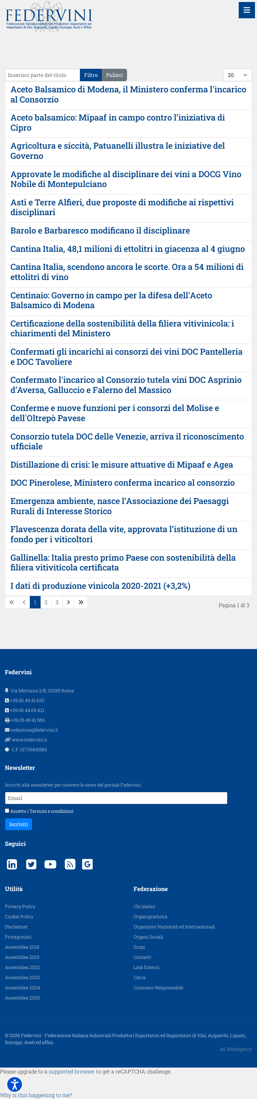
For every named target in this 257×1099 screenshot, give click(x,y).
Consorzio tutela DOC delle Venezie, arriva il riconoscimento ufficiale (127, 441)
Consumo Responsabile (158, 987)
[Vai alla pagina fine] (81, 602)
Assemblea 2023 (22, 977)
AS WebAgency (236, 1049)
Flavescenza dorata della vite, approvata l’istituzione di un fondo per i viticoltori (123, 534)
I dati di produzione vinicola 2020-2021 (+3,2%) (100, 585)
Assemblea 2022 (22, 967)
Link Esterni (146, 967)
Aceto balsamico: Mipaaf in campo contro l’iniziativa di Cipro (117, 122)
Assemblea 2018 (22, 947)
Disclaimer (16, 926)
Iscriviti (18, 824)
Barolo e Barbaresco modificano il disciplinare (100, 230)
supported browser (72, 1071)
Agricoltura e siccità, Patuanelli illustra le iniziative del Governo (117, 150)
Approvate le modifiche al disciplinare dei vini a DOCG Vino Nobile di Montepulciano (125, 179)
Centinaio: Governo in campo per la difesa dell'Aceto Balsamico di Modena (111, 300)
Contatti (142, 957)
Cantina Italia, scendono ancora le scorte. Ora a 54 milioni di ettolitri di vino (127, 271)
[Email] (116, 798)
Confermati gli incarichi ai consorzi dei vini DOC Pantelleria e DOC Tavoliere (126, 356)
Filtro (91, 74)
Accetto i (39, 811)
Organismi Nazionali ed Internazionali (174, 926)
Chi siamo (144, 906)
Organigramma (150, 916)
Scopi (139, 947)
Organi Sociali (148, 937)
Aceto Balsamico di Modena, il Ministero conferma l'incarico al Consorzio (128, 94)
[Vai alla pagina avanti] (68, 602)
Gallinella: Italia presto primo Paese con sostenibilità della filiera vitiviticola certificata (123, 562)
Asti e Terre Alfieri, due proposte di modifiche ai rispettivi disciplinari (122, 207)
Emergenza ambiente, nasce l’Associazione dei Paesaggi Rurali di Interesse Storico (119, 505)
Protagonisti (18, 937)
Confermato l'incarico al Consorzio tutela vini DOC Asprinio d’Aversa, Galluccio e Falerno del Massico (126, 384)
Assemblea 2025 (22, 998)
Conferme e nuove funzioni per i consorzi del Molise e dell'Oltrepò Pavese (114, 412)
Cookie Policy (19, 916)
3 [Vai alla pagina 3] (57, 602)
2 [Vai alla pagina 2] (46, 602)
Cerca (140, 977)
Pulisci (114, 74)
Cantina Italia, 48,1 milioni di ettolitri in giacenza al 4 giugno (127, 248)
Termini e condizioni (51, 811)
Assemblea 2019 (22, 957)
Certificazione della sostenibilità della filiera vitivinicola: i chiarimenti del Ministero (122, 328)
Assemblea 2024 (22, 987)
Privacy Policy (20, 906)
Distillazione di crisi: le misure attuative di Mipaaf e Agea (121, 464)
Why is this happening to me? (36, 1094)
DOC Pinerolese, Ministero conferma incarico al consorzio (122, 482)
